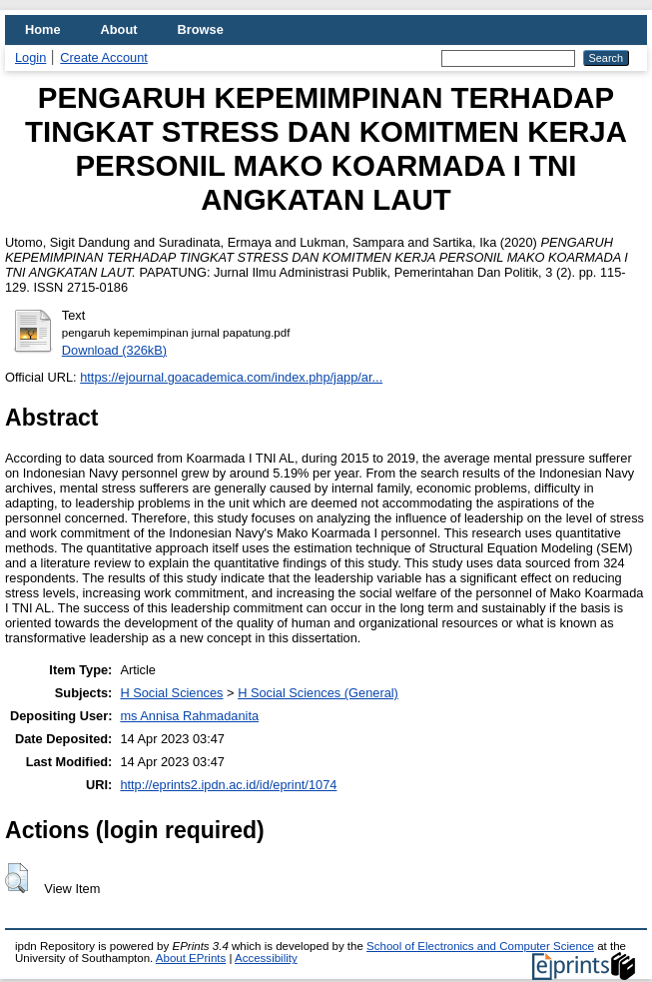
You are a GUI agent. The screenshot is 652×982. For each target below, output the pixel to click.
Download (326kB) (114, 350)
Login (30, 57)
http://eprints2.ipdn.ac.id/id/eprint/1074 (228, 784)
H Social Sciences (171, 692)
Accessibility (266, 958)
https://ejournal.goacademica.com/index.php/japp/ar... (231, 377)
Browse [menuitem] (201, 29)
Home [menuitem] (43, 29)
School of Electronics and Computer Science (480, 946)
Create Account (104, 57)
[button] (16, 878)
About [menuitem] (119, 29)
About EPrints (191, 958)
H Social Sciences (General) (318, 692)
